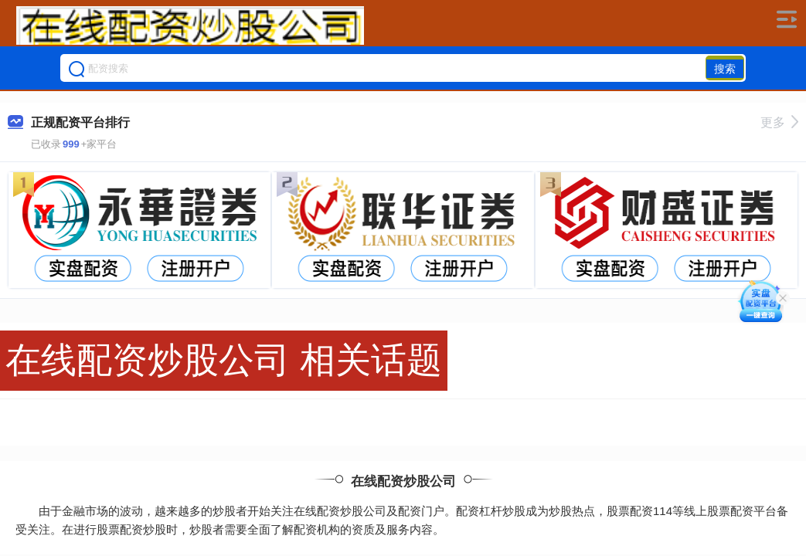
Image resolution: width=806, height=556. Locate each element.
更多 (779, 122)
